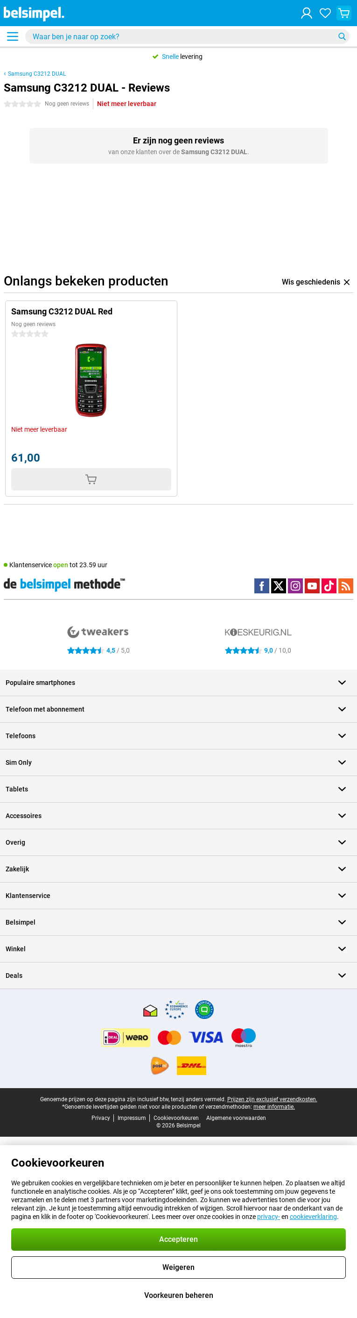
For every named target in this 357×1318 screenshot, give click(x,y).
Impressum (132, 1118)
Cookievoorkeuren (176, 1118)
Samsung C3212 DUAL (37, 74)
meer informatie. (274, 1107)
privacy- (268, 1216)
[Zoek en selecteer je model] (187, 36)
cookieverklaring (313, 1216)
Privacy (100, 1118)
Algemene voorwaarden (236, 1118)
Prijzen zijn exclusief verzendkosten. (272, 1099)
